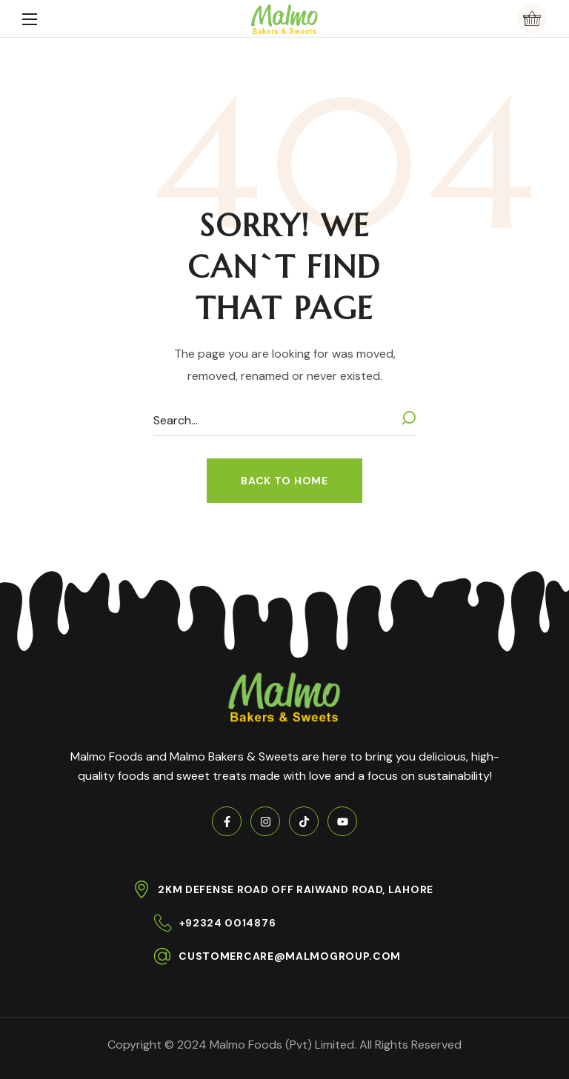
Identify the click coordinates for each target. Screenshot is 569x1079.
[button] (532, 18)
